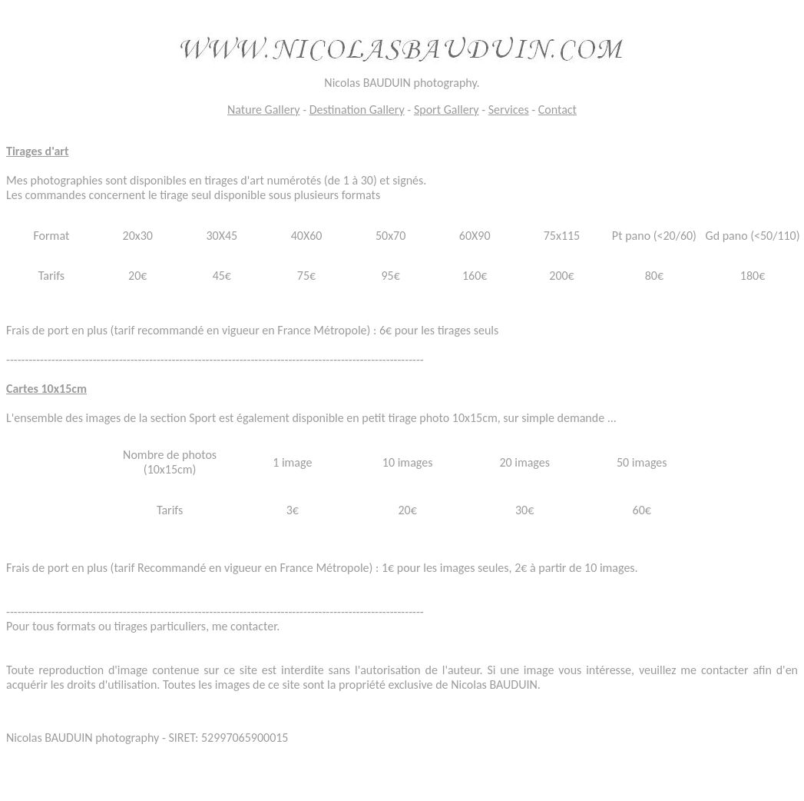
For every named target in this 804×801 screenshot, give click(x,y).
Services (508, 109)
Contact (557, 109)
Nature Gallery (263, 109)
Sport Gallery (446, 109)
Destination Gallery (357, 109)
